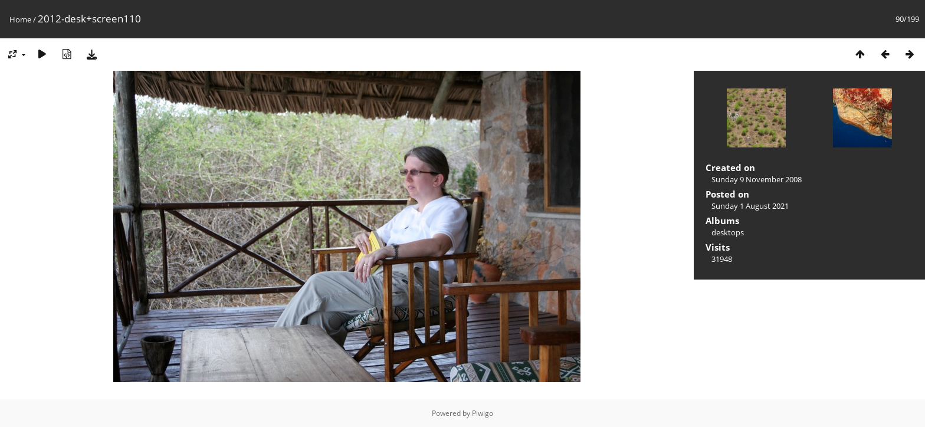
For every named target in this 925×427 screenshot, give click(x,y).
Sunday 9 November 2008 (756, 179)
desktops (727, 232)
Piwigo (482, 413)
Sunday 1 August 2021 (750, 206)
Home (20, 19)
